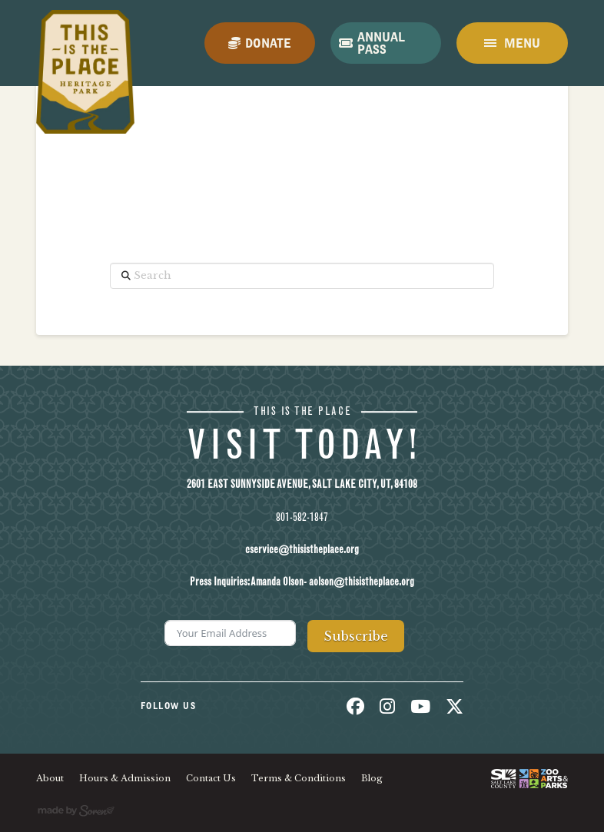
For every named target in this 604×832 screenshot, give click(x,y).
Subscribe (356, 636)
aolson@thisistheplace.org (361, 581)
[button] (511, 43)
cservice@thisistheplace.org (302, 549)
